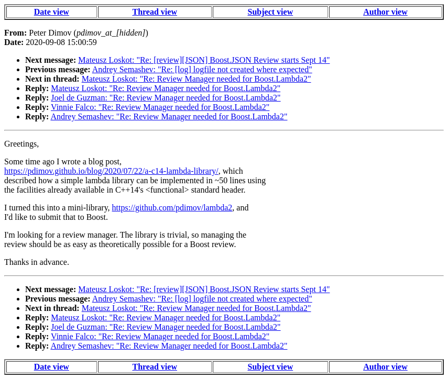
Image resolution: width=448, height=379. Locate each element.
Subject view (270, 11)
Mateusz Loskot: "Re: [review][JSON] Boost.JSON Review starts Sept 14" (204, 59)
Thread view (154, 11)
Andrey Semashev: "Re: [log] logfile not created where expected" (202, 69)
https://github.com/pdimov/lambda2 (172, 207)
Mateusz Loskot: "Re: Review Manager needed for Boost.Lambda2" (196, 78)
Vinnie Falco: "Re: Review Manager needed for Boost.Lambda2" (160, 107)
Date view (51, 11)
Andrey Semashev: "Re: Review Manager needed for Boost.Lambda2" (168, 116)
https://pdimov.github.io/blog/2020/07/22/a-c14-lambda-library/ (111, 170)
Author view (385, 11)
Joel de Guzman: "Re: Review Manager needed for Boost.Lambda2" (165, 97)
